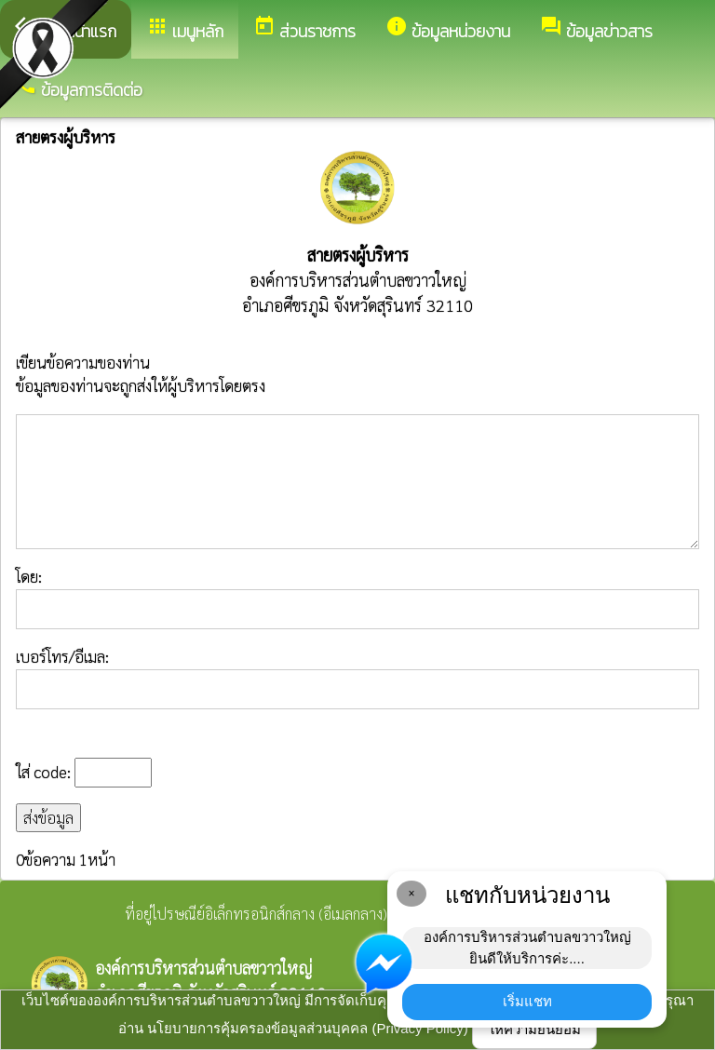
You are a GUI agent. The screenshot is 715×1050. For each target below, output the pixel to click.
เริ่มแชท (527, 1001)
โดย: (357, 597)
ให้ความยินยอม (534, 1029)
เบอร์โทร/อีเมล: (357, 677)
